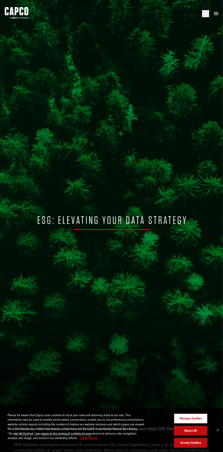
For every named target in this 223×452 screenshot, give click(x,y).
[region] (111, 430)
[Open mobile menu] (216, 13)
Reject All (190, 430)
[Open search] (205, 13)
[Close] (218, 430)
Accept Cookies (190, 442)
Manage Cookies (191, 418)
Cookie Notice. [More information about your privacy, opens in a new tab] (88, 438)
